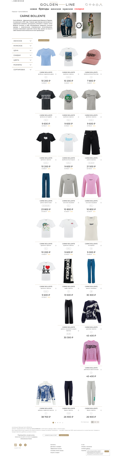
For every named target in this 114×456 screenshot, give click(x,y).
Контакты (53, 444)
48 (95, 422)
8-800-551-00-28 (18, 1)
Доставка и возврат (56, 446)
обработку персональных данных (95, 454)
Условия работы (85, 448)
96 (97, 422)
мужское (69, 8)
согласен (107, 451)
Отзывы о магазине (86, 446)
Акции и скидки (55, 452)
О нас (82, 444)
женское (56, 8)
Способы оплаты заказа (57, 450)
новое (32, 8)
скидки (81, 8)
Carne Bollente (36, 428)
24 (92, 422)
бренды (43, 8)
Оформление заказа (56, 448)
